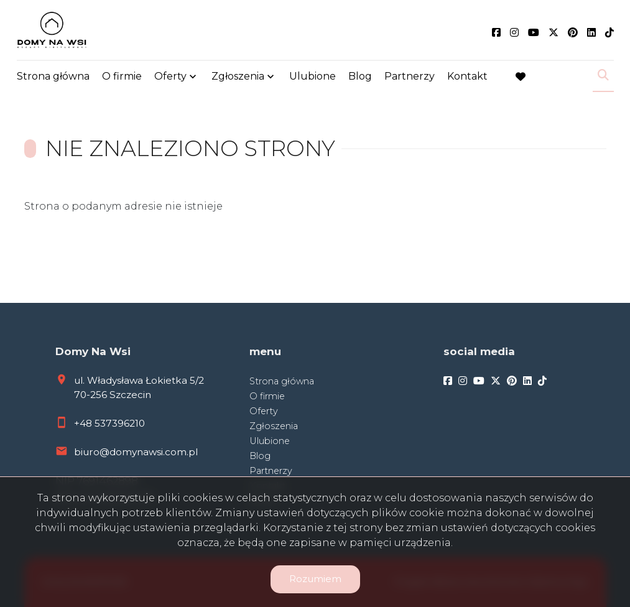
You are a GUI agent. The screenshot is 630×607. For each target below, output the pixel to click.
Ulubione (312, 76)
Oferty (170, 76)
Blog (360, 76)
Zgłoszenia (237, 76)
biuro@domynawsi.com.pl (136, 452)
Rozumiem (315, 579)
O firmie (122, 76)
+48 (84, 423)
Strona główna (53, 76)
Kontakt (467, 76)
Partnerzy (409, 76)
